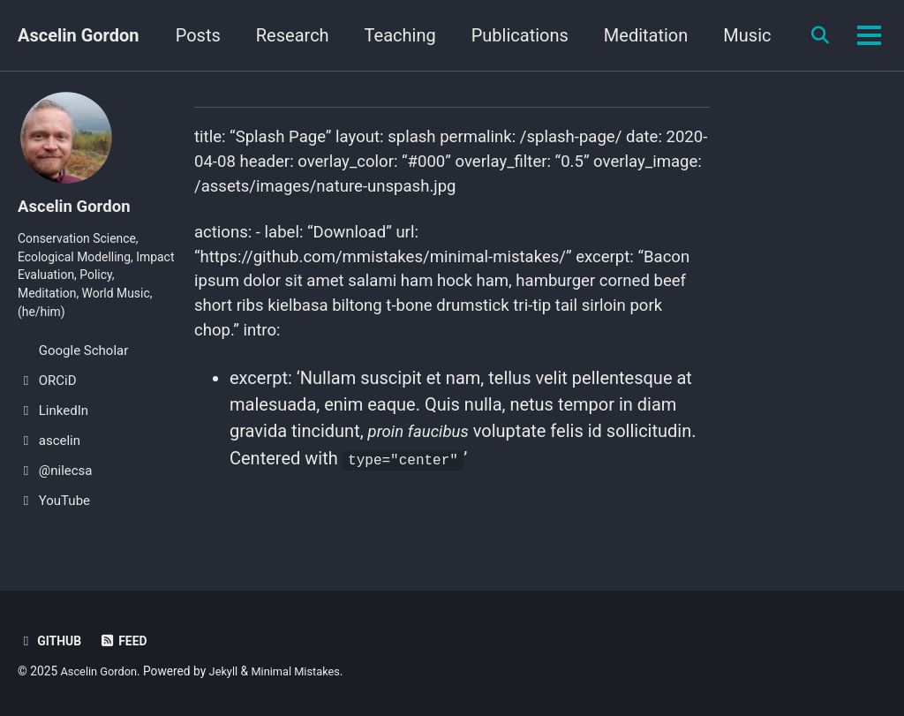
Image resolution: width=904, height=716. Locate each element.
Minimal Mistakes (307, 671)
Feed (127, 641)
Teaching (475, 35)
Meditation (722, 35)
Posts (273, 35)
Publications (595, 35)
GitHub (51, 641)
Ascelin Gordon (78, 35)
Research (367, 35)
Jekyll (230, 671)
